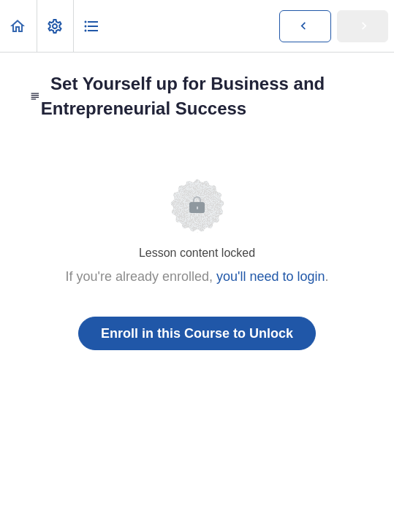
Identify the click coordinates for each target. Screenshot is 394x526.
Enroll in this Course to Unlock (197, 333)
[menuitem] (55, 26)
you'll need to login (270, 276)
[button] (18, 26)
